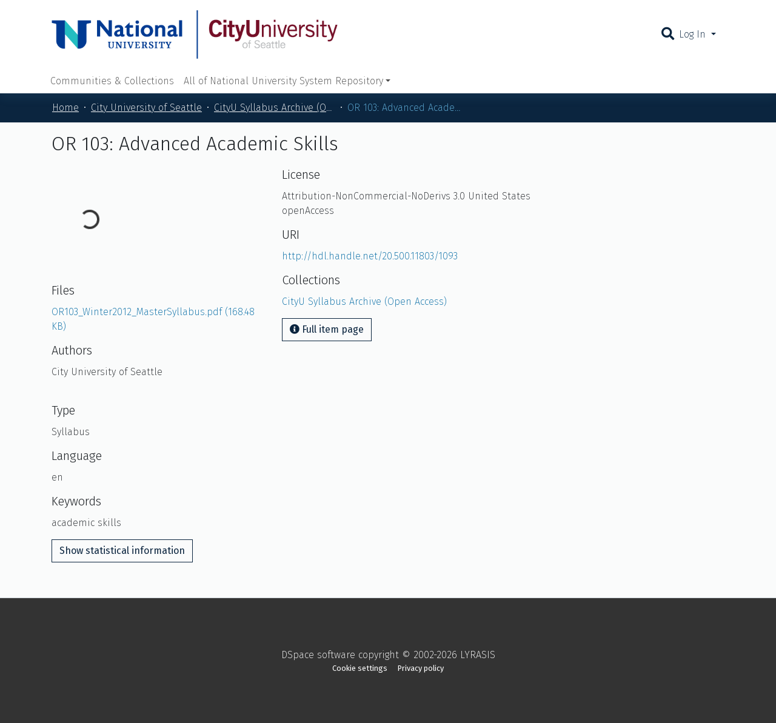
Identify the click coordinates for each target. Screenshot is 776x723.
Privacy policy (421, 668)
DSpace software (318, 655)
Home (65, 107)
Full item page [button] (327, 329)
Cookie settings (359, 668)
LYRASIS (477, 655)
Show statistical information (122, 550)
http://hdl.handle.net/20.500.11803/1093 (370, 256)
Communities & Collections (112, 81)
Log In (694, 34)
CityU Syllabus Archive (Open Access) (274, 107)
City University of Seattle (146, 107)
